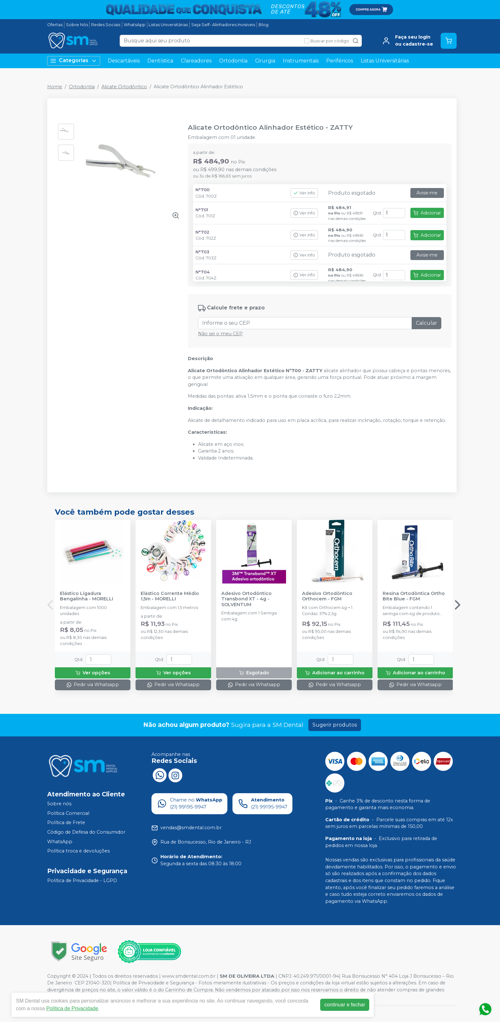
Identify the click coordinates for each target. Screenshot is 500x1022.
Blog (263, 24)
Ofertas (54, 24)
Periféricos (339, 61)
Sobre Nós (77, 24)
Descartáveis (124, 61)
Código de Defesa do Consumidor (86, 832)
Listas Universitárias (168, 24)
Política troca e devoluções (78, 851)
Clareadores (196, 61)
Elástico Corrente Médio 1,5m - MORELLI (170, 596)
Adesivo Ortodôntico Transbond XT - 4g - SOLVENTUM (246, 599)
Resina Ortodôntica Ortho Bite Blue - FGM (414, 596)
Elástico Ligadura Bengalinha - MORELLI (86, 596)
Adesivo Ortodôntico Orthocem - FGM (327, 596)
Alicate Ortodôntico (124, 87)
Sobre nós (59, 804)
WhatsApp (134, 24)
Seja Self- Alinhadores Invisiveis (223, 24)
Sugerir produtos (334, 725)
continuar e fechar (344, 1004)
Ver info (304, 193)
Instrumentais (301, 61)
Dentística (160, 61)
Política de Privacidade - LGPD (82, 880)
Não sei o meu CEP (220, 334)
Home (54, 87)
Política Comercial (68, 813)
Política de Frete (66, 823)
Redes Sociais (105, 24)
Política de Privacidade (72, 1008)
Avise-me (427, 193)
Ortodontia (233, 61)
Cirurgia (265, 61)
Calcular (426, 323)
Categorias (73, 60)
